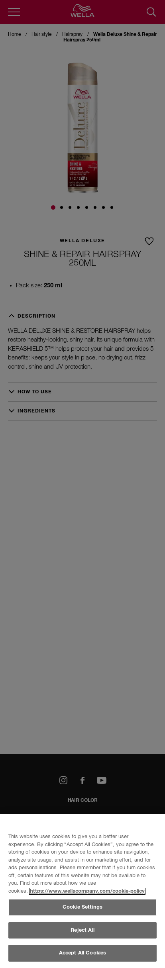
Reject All (82, 930)
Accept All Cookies (82, 953)
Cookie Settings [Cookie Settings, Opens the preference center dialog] (82, 907)
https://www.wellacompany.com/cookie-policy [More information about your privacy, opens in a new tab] (87, 891)
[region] (82, 891)
